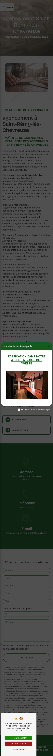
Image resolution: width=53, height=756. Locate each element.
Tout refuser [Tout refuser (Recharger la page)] (19, 743)
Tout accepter (19, 738)
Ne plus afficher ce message (35, 409)
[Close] (49, 346)
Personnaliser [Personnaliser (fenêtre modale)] (19, 749)
